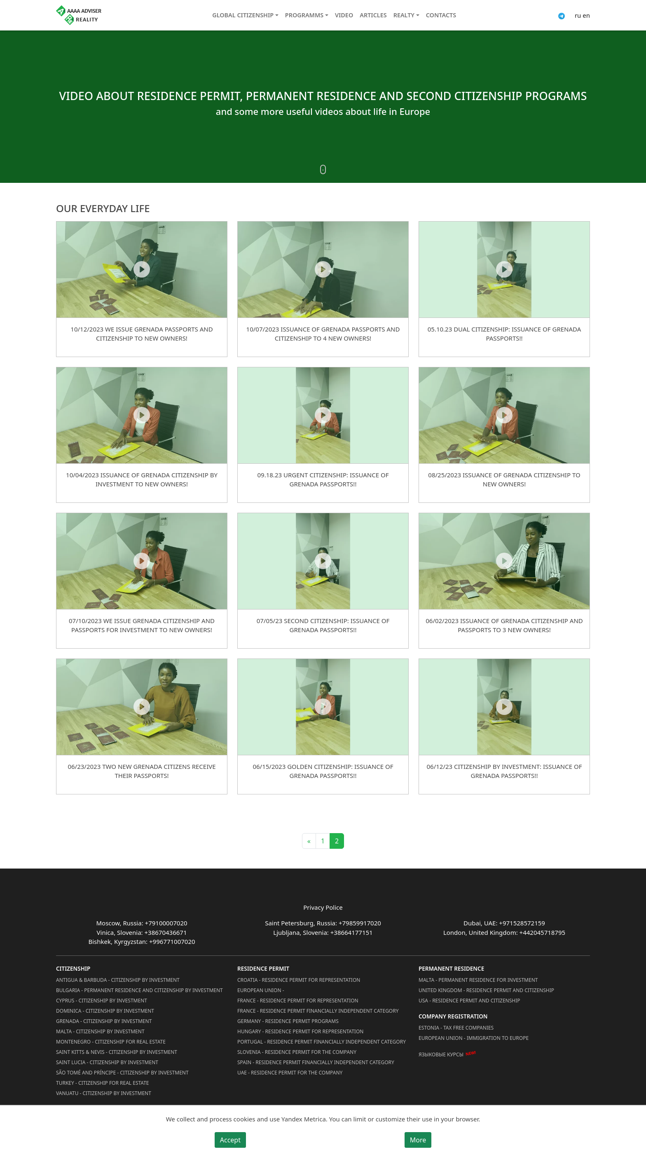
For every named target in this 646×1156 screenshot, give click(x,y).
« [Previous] (309, 840)
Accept (230, 1139)
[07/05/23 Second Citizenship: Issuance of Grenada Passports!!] (323, 561)
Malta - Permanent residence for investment (478, 979)
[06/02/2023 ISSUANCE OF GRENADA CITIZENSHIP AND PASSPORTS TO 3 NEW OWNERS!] (504, 561)
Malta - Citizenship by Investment (100, 1031)
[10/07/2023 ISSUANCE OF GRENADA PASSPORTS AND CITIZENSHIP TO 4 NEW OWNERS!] (323, 269)
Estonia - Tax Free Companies (456, 1027)
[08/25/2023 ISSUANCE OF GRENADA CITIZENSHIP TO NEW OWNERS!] (504, 415)
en (586, 15)
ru (578, 15)
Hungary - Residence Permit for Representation (300, 1031)
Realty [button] (403, 15)
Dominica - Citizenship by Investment (105, 1010)
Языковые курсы (441, 1054)
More (418, 1139)
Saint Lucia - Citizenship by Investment (107, 1062)
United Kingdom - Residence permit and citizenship (486, 990)
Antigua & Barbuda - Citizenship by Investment (118, 979)
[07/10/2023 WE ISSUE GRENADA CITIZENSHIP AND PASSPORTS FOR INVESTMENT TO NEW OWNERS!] (141, 561)
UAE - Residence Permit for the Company (289, 1072)
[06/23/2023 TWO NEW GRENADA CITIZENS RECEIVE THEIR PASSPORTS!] (141, 707)
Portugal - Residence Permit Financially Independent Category (321, 1041)
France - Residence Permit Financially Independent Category (318, 1010)
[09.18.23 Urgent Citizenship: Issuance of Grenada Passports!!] (323, 415)
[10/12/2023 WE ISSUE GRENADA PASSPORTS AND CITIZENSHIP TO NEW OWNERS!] (141, 269)
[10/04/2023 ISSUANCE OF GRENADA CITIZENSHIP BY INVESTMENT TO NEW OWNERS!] (141, 415)
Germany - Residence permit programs (288, 1021)
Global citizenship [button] (243, 15)
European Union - (260, 990)
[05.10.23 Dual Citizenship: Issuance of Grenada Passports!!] (504, 269)
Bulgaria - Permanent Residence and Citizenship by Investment (139, 990)
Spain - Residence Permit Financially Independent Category (315, 1062)
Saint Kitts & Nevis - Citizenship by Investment (116, 1052)
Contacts (441, 15)
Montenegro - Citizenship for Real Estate (111, 1041)
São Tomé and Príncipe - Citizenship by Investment (122, 1072)
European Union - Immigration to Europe (474, 1038)
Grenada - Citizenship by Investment (104, 1021)
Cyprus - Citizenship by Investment (101, 1000)
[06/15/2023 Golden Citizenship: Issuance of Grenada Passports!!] (323, 707)
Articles (373, 15)
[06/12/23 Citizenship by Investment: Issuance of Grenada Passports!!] (504, 707)
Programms (304, 15)
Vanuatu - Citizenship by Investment (103, 1093)
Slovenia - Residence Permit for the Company (296, 1052)
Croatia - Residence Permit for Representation (298, 979)
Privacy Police (322, 907)
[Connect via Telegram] (561, 15)
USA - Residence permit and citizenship (469, 1000)
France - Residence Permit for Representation (297, 1000)
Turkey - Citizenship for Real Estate (102, 1082)
